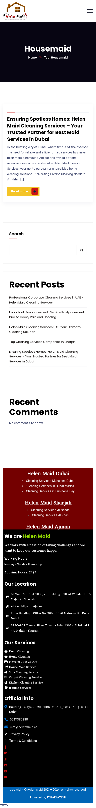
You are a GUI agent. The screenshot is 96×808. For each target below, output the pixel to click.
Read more (24, 191)
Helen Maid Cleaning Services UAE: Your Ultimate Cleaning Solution (45, 329)
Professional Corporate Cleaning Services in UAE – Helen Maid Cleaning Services (46, 299)
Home (32, 57)
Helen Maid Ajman (48, 527)
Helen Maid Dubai (48, 474)
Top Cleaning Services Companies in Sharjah (42, 342)
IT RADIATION (56, 797)
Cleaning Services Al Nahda (50, 510)
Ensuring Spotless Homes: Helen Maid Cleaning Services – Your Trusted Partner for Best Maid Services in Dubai (46, 129)
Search (16, 234)
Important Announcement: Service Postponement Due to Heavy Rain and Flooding (46, 314)
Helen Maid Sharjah (48, 503)
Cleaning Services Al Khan (50, 515)
